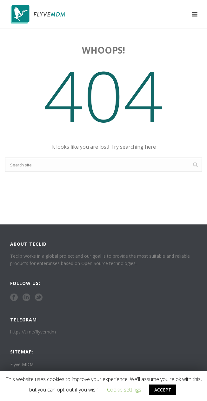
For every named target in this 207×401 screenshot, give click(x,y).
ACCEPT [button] (162, 390)
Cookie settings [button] (124, 389)
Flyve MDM (22, 364)
